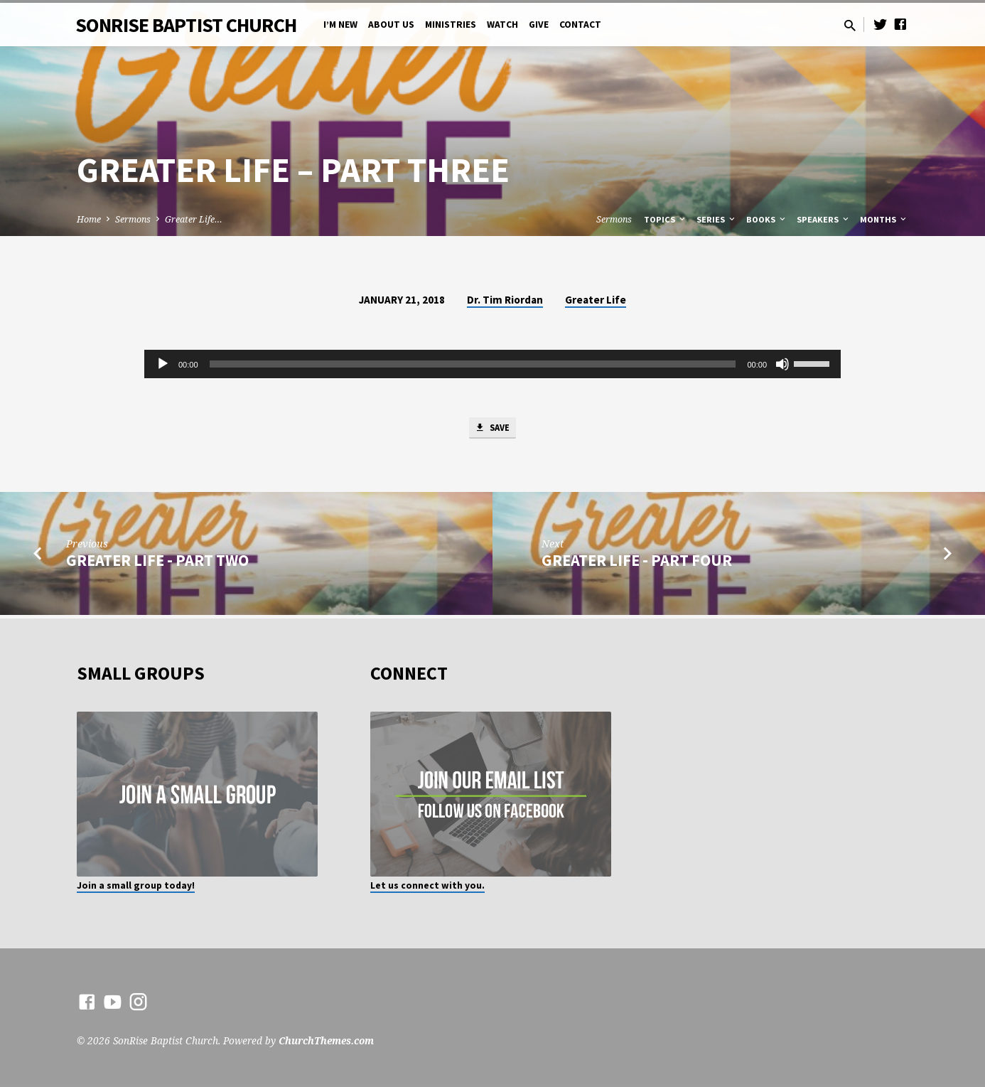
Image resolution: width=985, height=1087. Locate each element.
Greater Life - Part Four (637, 564)
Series (716, 219)
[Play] (163, 364)
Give (539, 24)
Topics (665, 219)
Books (766, 219)
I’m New (340, 24)
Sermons (133, 219)
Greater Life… (193, 219)
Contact (580, 24)
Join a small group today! (136, 885)
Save (492, 429)
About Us (391, 24)
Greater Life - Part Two (157, 564)
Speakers (824, 219)
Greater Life (595, 299)
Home (89, 219)
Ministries (450, 24)
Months (884, 219)
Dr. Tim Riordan (505, 299)
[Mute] (782, 364)
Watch (502, 24)
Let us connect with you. (427, 885)
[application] (492, 364)
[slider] (473, 364)
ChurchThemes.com (326, 1040)
